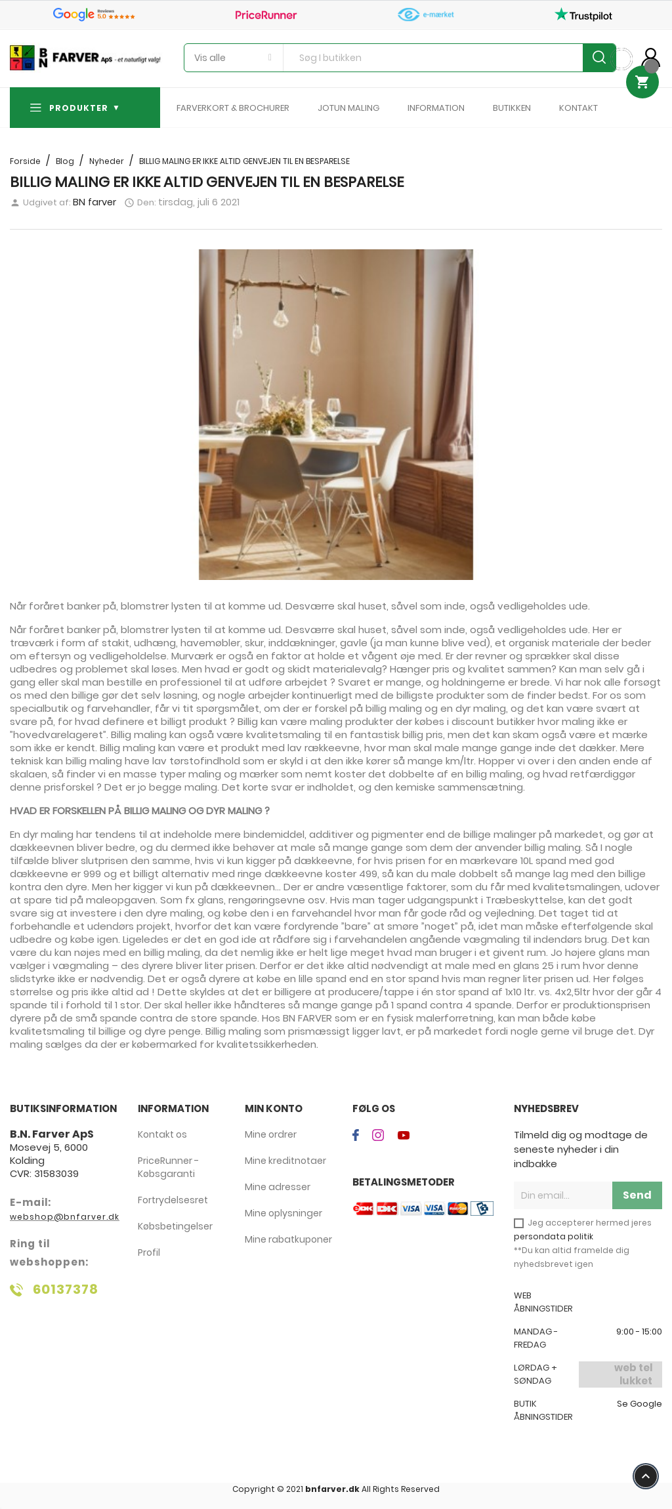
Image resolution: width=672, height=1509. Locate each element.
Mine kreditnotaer (285, 1160)
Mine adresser (277, 1186)
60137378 (65, 1289)
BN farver (94, 202)
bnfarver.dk (332, 1489)
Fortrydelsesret (173, 1200)
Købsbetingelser (175, 1226)
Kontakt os (162, 1134)
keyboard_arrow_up (646, 1476)
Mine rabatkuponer (288, 1239)
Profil (149, 1252)
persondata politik (553, 1236)
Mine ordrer (271, 1134)
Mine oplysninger (283, 1213)
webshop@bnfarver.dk (64, 1216)
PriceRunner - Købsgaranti (168, 1167)
